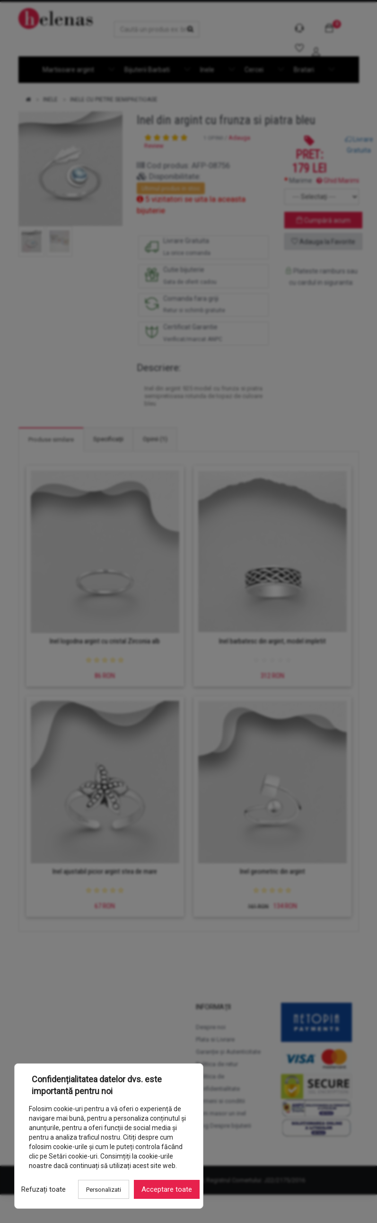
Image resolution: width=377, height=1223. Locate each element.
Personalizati (100, 1192)
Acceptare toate (164, 1192)
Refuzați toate (40, 1192)
